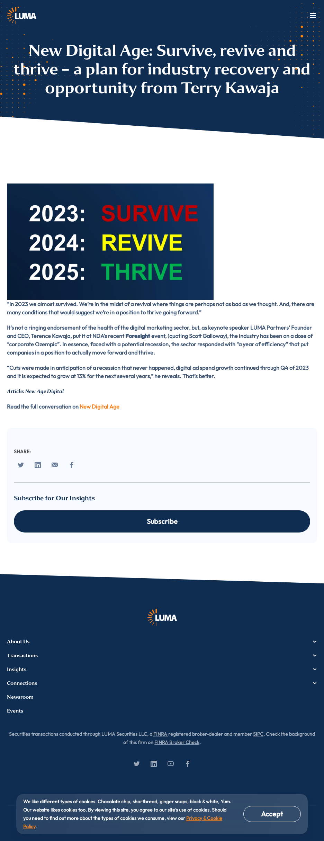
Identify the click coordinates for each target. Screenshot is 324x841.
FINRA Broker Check (176, 742)
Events (15, 710)
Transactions (162, 655)
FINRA (160, 734)
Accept (272, 813)
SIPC (258, 734)
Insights (162, 669)
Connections (162, 683)
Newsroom (20, 697)
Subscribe (162, 521)
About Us (162, 641)
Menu (313, 15)
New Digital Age (99, 406)
